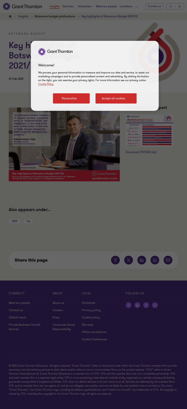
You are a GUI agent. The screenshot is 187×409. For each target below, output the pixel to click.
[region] (95, 76)
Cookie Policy (46, 84)
